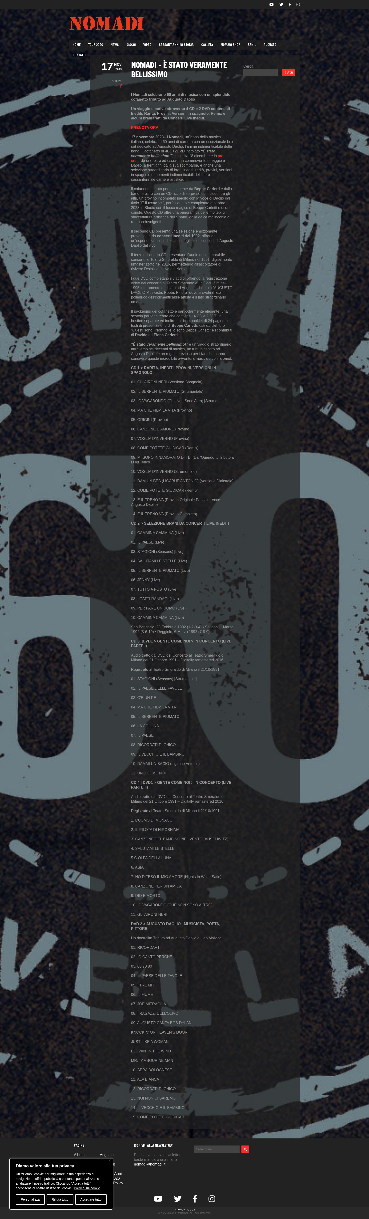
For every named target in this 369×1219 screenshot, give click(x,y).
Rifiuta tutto (60, 1199)
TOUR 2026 (95, 44)
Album (79, 1155)
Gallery (207, 44)
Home (77, 44)
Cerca (248, 66)
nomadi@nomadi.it (149, 1164)
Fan (252, 44)
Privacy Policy (184, 1209)
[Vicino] (110, 1160)
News (115, 44)
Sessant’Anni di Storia (176, 44)
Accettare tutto (90, 1199)
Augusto (270, 44)
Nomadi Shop (230, 44)
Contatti (79, 55)
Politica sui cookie (87, 1188)
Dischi (131, 44)
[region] (61, 1184)
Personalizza (30, 1199)
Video (147, 44)
